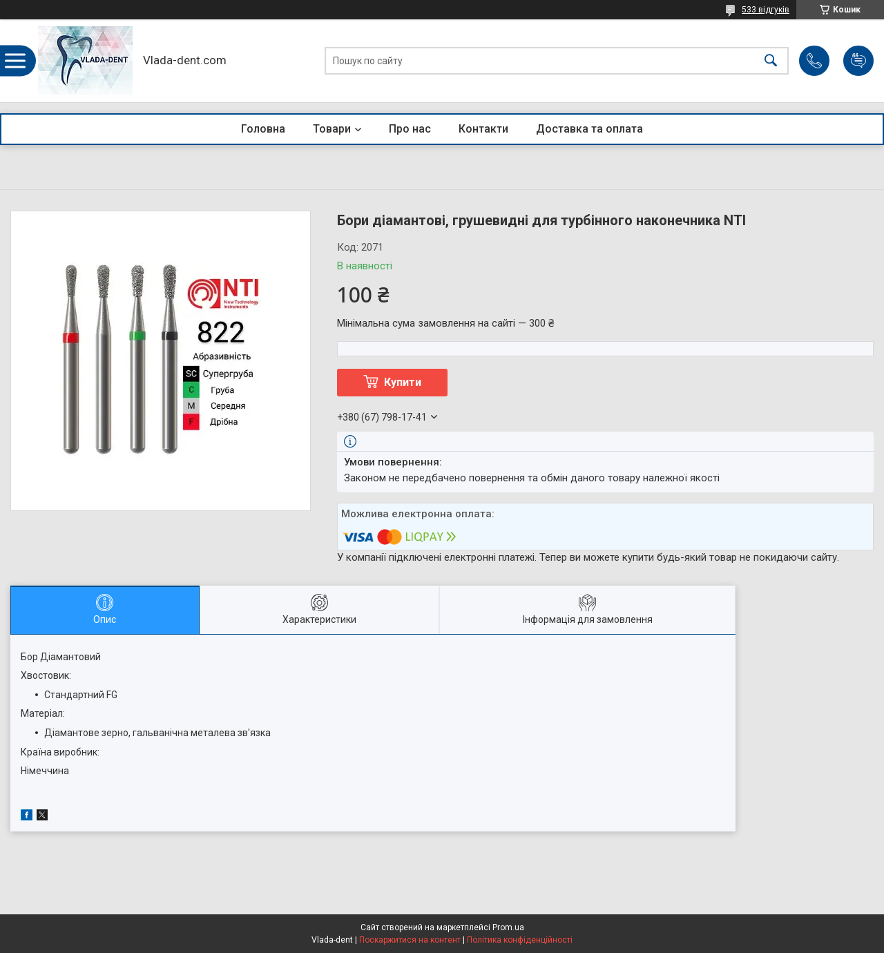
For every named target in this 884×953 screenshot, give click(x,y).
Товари (332, 128)
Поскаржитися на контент (410, 940)
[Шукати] (770, 61)
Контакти (483, 128)
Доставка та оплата (589, 128)
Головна (263, 128)
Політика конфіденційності (520, 940)
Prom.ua (508, 927)
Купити (402, 382)
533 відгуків (765, 10)
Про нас (410, 128)
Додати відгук (858, 61)
